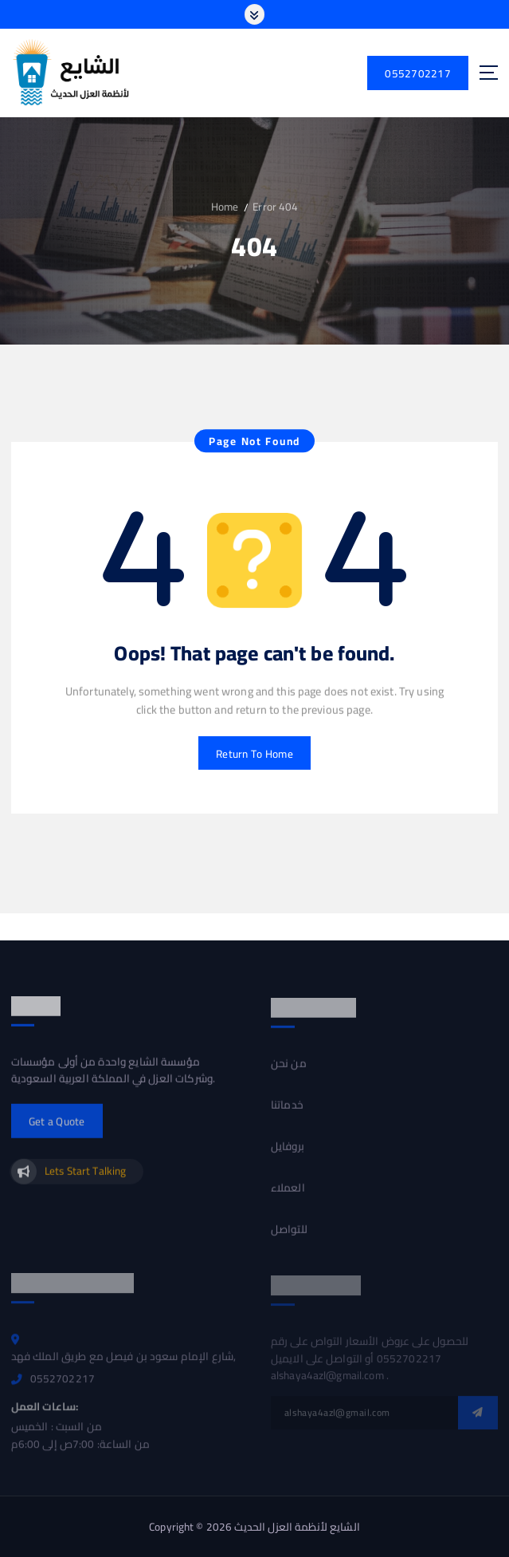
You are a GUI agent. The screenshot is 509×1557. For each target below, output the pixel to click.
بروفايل (287, 1154)
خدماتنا (287, 1112)
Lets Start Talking (85, 1178)
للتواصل (289, 1238)
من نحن (289, 1071)
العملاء (288, 1196)
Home (225, 206)
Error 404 (275, 206)
